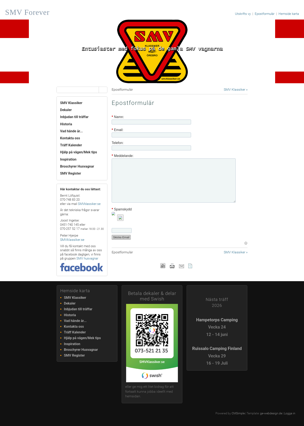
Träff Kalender (71, 145)
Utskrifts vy (243, 14)
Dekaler (66, 110)
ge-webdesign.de (271, 413)
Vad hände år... (71, 131)
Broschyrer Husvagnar (77, 166)
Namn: (118, 117)
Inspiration (68, 159)
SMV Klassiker (71, 103)
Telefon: (118, 143)
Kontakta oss (70, 138)
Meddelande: (123, 156)
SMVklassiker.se (89, 204)
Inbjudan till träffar (74, 117)
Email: (117, 130)
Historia (66, 124)
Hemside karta (289, 14)
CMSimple (238, 413)
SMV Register (70, 173)
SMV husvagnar (87, 258)
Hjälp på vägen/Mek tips (78, 152)
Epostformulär (264, 14)
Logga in (289, 413)
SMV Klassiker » (236, 89)
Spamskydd (122, 209)
